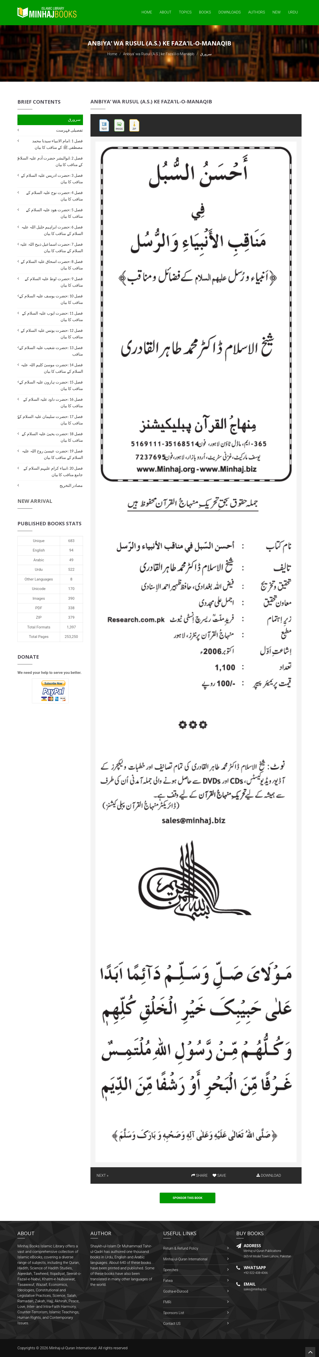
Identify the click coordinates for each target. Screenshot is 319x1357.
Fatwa (168, 1281)
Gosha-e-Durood (175, 1291)
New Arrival (34, 501)
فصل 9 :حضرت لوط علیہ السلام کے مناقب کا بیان (54, 282)
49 (71, 560)
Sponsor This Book (188, 1198)
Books (205, 12)
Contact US (171, 1324)
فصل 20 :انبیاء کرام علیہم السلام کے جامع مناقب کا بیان (53, 471)
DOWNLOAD (268, 1175)
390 (71, 598)
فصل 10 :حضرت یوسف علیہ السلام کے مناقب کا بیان (51, 299)
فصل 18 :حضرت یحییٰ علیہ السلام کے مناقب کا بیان (52, 437)
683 (71, 541)
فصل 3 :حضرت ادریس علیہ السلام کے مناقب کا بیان (52, 178)
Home (147, 12)
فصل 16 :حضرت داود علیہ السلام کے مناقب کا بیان (53, 402)
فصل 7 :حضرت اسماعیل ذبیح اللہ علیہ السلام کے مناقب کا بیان (51, 247)
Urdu (293, 12)
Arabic (38, 560)
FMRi (167, 1302)
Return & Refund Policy (180, 1248)
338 (71, 608)
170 (71, 588)
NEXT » (102, 1175)
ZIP (39, 617)
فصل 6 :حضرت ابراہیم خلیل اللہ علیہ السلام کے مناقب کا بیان (52, 230)
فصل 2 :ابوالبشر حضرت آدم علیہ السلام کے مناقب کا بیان (50, 161)
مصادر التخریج (71, 485)
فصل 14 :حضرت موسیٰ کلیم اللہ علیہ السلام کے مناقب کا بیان (52, 368)
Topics (185, 12)
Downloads (229, 12)
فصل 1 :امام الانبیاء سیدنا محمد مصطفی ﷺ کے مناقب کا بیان (57, 144)
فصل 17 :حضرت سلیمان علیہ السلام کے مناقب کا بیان (50, 419)
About (165, 12)
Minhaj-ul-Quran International (185, 1259)
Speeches (170, 1270)
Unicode (38, 588)
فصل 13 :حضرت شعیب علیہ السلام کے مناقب (51, 351)
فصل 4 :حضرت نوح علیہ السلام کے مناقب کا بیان (54, 195)
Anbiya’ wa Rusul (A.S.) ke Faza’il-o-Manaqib (158, 54)
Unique (38, 541)
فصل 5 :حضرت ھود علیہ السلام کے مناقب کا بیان (54, 213)
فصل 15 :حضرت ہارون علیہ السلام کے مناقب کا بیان (51, 385)
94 (71, 550)
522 (71, 569)
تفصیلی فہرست (69, 130)
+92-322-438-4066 (256, 1273)
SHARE (199, 1175)
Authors (256, 12)
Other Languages (39, 579)
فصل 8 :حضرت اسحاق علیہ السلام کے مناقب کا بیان (52, 264)
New (276, 12)
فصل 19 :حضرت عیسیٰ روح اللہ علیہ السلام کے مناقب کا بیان (52, 454)
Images (39, 598)
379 (71, 617)
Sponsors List (173, 1313)
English (39, 550)
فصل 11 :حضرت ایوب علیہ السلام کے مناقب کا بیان (52, 316)
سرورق (74, 119)
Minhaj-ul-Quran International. (73, 1348)
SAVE (219, 1175)
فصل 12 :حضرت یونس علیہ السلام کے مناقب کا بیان (52, 333)
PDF (38, 608)
